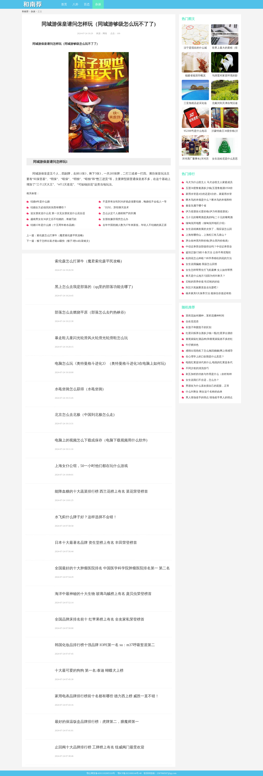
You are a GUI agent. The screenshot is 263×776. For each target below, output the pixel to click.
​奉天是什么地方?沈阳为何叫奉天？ (205, 275)
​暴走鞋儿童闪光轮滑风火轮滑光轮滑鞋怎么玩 (91, 338)
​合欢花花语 (192, 321)
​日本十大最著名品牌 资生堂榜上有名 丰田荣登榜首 (96, 542)
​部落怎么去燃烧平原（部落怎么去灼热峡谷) (90, 312)
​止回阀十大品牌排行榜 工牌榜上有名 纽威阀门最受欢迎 (99, 747)
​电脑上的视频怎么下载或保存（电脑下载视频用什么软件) (101, 440)
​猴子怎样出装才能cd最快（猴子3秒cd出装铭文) (63, 241)
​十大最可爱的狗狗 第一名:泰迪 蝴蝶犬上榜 (89, 670)
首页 (64, 4)
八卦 (75, 4)
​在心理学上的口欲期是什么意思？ (205, 356)
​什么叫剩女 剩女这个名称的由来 (204, 391)
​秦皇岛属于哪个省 (196, 205)
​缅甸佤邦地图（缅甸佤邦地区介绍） (206, 223)
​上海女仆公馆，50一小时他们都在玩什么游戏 (91, 466)
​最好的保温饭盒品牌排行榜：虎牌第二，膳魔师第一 (97, 722)
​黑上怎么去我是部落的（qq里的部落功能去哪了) (94, 287)
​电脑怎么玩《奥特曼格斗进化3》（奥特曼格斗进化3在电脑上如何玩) (110, 363)
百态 (87, 4)
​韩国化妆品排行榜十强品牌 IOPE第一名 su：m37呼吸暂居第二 (105, 645)
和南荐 (25, 11)
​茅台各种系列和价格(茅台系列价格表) (207, 240)
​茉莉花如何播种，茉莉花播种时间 (205, 315)
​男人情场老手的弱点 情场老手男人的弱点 (209, 397)
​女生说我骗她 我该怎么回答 (201, 264)
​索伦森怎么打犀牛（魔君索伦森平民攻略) (60, 235)
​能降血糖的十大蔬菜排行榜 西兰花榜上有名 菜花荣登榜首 (101, 491)
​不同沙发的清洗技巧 (197, 368)
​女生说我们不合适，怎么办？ (202, 380)
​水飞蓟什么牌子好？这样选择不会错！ (86, 517)
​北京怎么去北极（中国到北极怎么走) (85, 415)
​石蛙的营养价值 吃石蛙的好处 (203, 281)
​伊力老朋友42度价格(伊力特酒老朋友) (207, 211)
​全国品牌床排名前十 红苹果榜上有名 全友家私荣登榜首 (99, 619)
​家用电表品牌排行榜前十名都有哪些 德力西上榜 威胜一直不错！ (107, 696)
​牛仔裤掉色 (192, 345)
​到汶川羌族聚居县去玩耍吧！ (202, 287)
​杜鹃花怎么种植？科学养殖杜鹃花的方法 (209, 258)
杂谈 (98, 4)
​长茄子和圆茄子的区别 (198, 327)
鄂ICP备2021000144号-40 (130, 773)
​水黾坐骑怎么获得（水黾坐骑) (79, 389)
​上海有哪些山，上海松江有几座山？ (206, 235)
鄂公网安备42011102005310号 (101, 773)
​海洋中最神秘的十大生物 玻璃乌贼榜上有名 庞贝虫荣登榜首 (103, 594)
